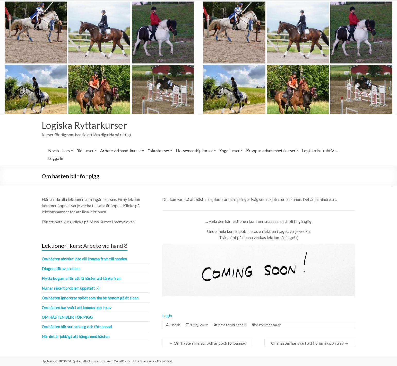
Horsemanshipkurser (194, 150)
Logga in (55, 158)
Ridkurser (85, 150)
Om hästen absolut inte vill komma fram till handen (84, 259)
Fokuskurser (158, 150)
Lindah (175, 325)
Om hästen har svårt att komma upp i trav (310, 343)
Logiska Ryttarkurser (84, 125)
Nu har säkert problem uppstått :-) (70, 288)
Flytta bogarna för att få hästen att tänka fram (81, 278)
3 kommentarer (268, 325)
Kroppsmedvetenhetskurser (271, 150)
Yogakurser (229, 150)
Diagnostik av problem (61, 268)
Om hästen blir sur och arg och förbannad (207, 343)
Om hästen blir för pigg (67, 317)
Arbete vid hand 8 (232, 325)
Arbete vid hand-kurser (120, 150)
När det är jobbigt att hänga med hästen (75, 336)
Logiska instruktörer (320, 150)
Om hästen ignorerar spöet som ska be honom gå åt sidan (90, 298)
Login (167, 315)
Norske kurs (59, 150)
